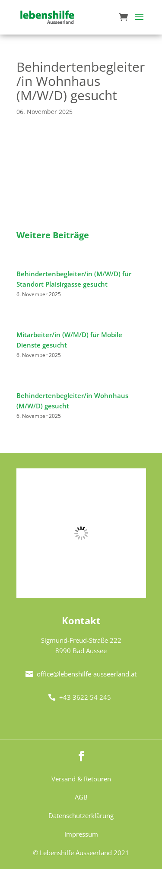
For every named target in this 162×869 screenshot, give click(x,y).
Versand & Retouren (81, 778)
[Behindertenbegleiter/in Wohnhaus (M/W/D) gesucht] (16, 385)
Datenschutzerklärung (81, 815)
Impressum (81, 834)
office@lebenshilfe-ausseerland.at (81, 674)
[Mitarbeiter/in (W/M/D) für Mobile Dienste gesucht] (16, 324)
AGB (81, 797)
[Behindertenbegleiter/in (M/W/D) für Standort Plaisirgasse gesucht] (16, 263)
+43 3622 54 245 (79, 697)
